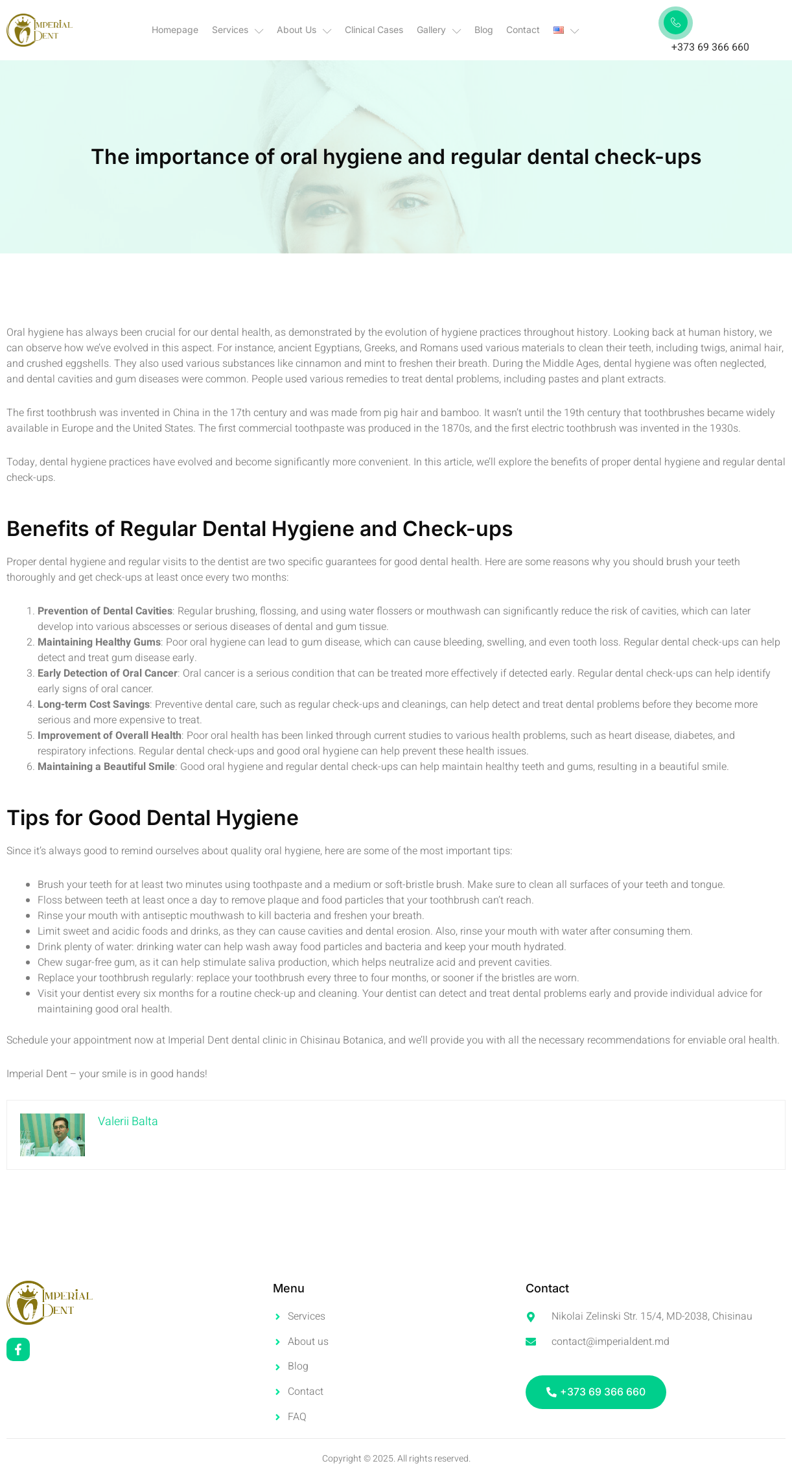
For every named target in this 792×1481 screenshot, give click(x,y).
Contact (523, 29)
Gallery (439, 30)
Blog (483, 29)
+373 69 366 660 (710, 47)
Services (238, 30)
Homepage (176, 29)
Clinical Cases (374, 29)
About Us (304, 30)
